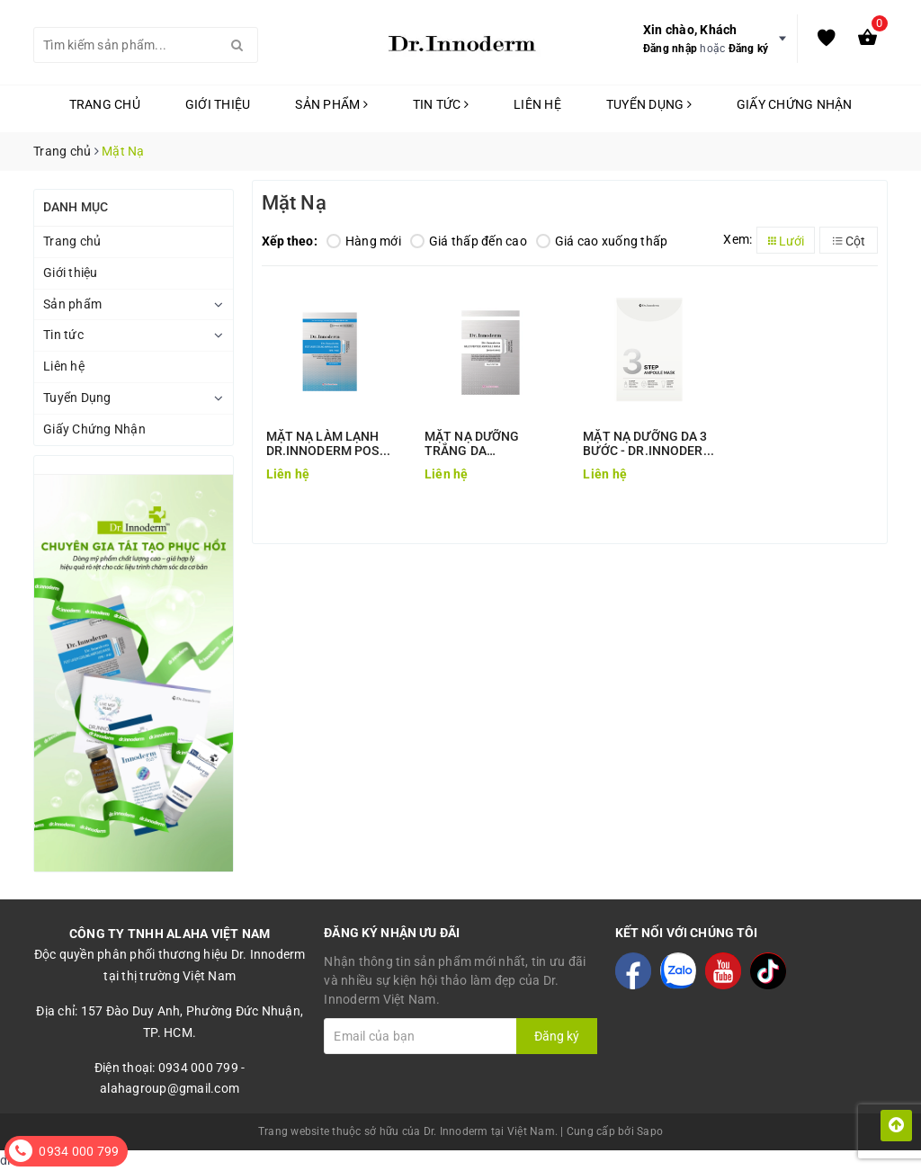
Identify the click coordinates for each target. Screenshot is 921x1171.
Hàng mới (363, 241)
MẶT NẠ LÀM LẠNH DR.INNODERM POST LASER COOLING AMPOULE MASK (327, 443)
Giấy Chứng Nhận (795, 104)
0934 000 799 (79, 1151)
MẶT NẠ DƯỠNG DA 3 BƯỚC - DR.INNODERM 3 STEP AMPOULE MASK (648, 443)
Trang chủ (104, 104)
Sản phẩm (331, 104)
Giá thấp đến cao (468, 241)
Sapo (650, 1131)
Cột (849, 241)
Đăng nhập (670, 48)
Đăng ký (749, 48)
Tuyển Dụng (649, 104)
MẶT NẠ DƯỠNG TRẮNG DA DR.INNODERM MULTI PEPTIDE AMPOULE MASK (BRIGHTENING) (487, 443)
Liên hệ (537, 104)
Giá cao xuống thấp (602, 241)
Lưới (786, 241)
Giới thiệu (218, 104)
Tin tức (441, 104)
